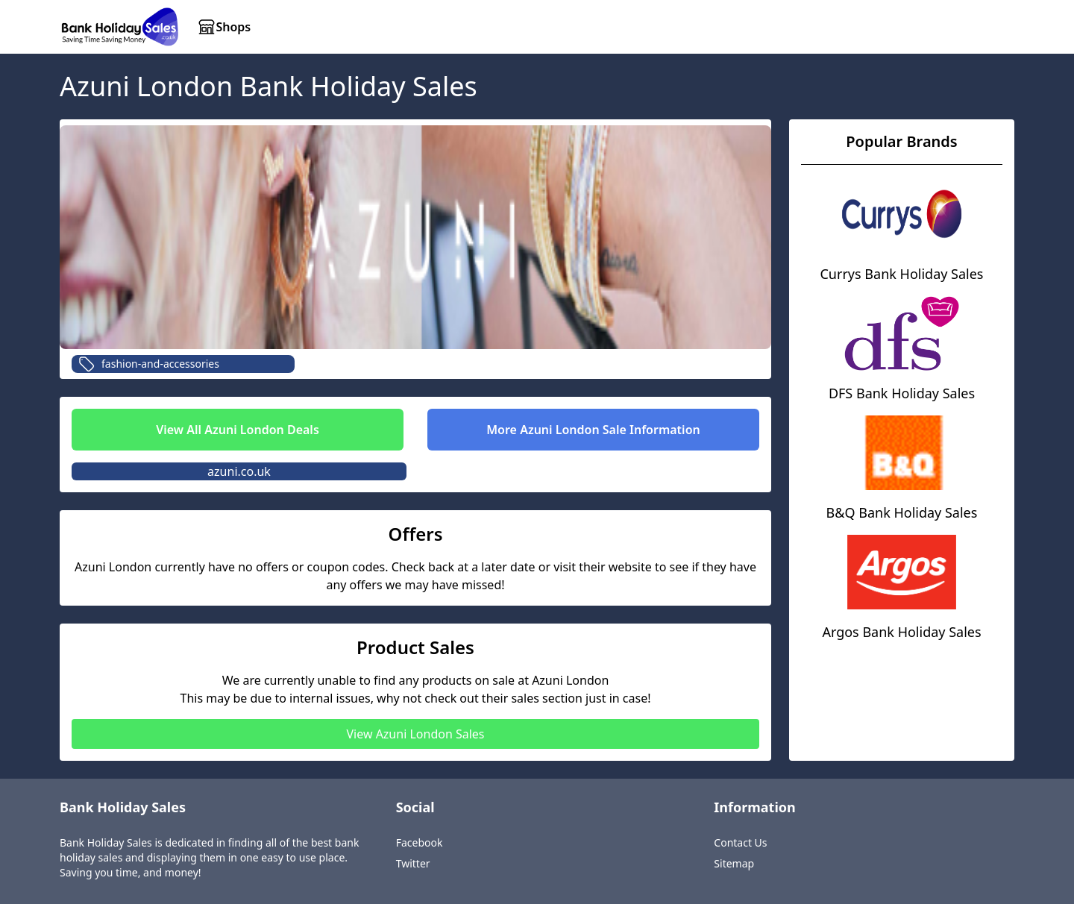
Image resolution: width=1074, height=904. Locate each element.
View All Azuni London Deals (237, 429)
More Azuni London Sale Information (593, 429)
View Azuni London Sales (415, 734)
